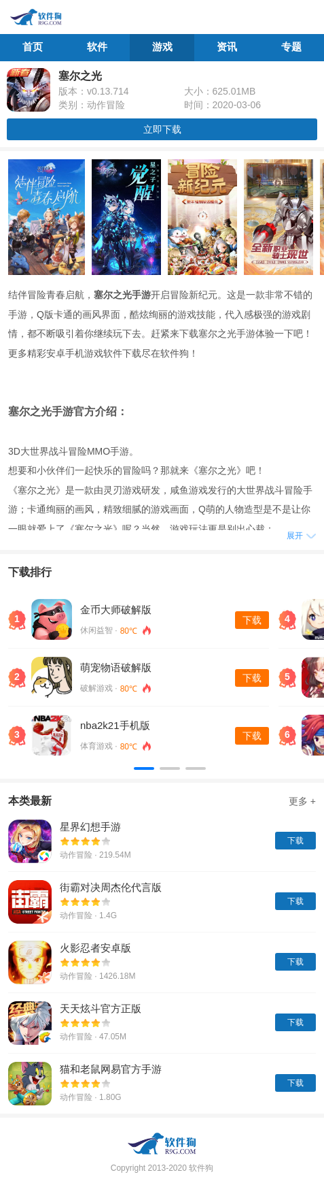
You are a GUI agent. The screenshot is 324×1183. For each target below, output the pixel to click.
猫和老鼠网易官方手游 (111, 1069)
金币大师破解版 (115, 609)
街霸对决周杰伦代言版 (111, 887)
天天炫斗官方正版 (100, 1008)
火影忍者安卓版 (95, 948)
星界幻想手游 (90, 826)
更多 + (302, 801)
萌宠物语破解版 (115, 667)
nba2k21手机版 (115, 725)
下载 (252, 620)
